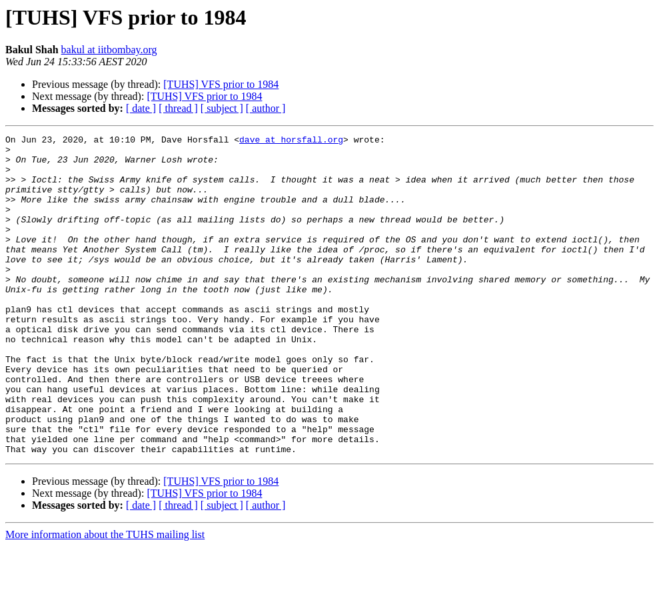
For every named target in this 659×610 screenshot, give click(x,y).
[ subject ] (222, 108)
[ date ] (141, 108)
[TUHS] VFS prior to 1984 (221, 84)
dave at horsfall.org (291, 141)
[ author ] (266, 108)
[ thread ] (178, 108)
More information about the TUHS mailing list (105, 598)
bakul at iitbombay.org (109, 49)
